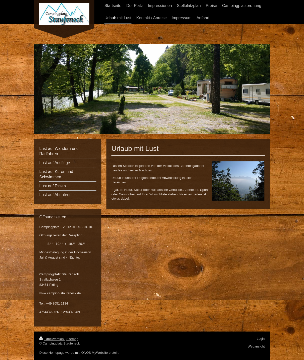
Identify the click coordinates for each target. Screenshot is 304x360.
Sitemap (72, 339)
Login (261, 339)
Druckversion (52, 339)
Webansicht (256, 346)
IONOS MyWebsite (94, 353)
